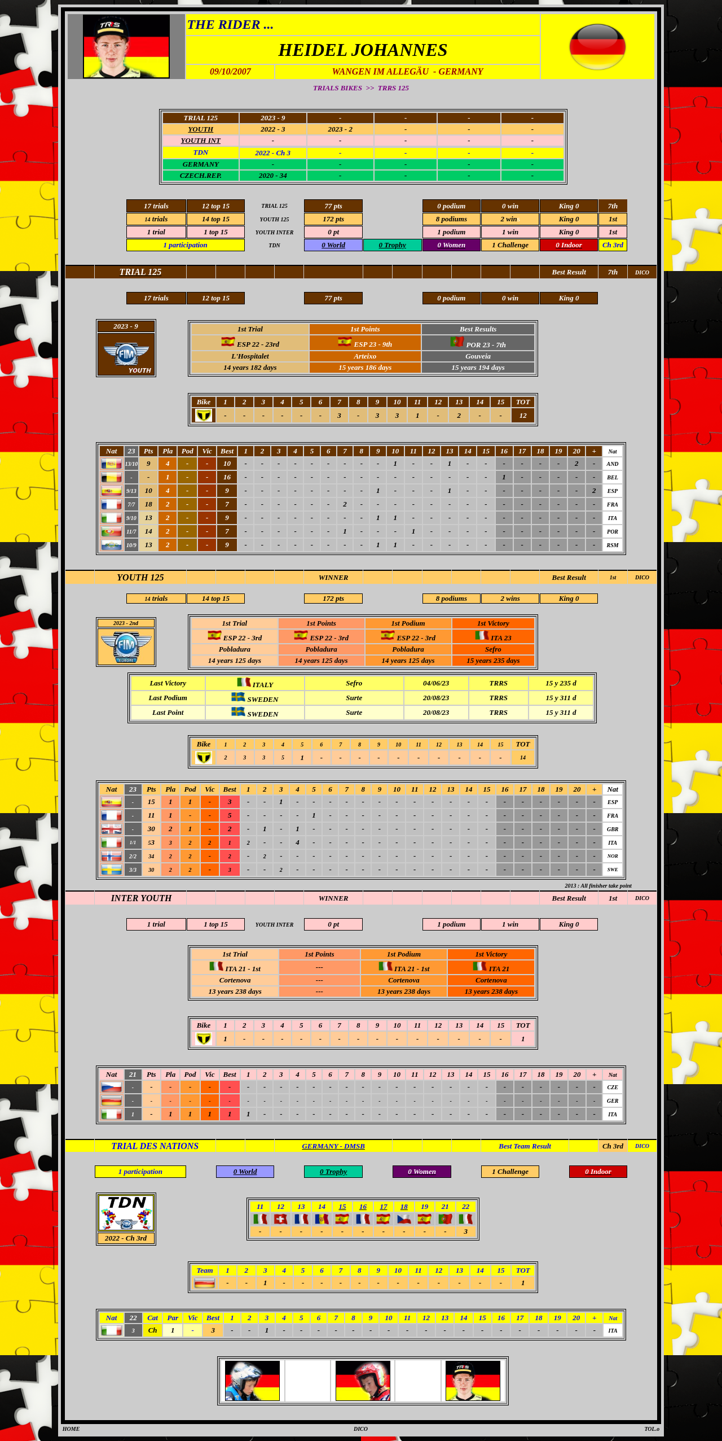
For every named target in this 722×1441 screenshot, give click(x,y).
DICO (642, 577)
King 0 (569, 598)
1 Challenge (510, 245)
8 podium (450, 219)
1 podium (451, 232)
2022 (112, 1238)
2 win (509, 219)
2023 (119, 623)
